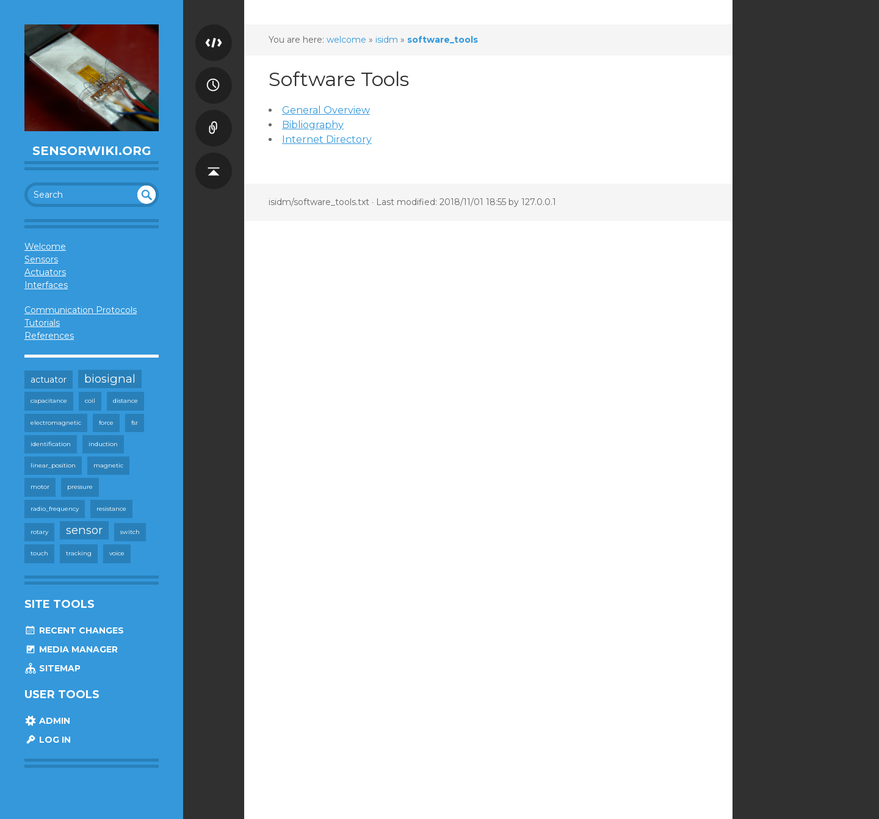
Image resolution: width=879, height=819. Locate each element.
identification (51, 444)
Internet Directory (327, 139)
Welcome (45, 246)
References (49, 335)
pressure (80, 486)
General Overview (326, 110)
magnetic (108, 465)
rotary (39, 532)
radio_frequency (55, 508)
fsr (134, 422)
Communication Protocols (80, 310)
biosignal (110, 379)
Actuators (45, 272)
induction (103, 444)
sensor (84, 530)
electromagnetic (56, 422)
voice (117, 553)
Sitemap (52, 668)
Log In (47, 739)
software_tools (442, 39)
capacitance (49, 400)
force (106, 422)
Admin (47, 720)
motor (40, 486)
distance (125, 400)
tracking (79, 553)
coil (90, 400)
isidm (386, 39)
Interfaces (46, 285)
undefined (146, 195)
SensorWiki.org (91, 150)
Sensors (41, 259)
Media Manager (71, 649)
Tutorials (42, 322)
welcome (346, 39)
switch (130, 532)
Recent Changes (74, 630)
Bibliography (313, 125)
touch (39, 553)
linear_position (53, 465)
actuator (49, 379)
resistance (111, 508)
